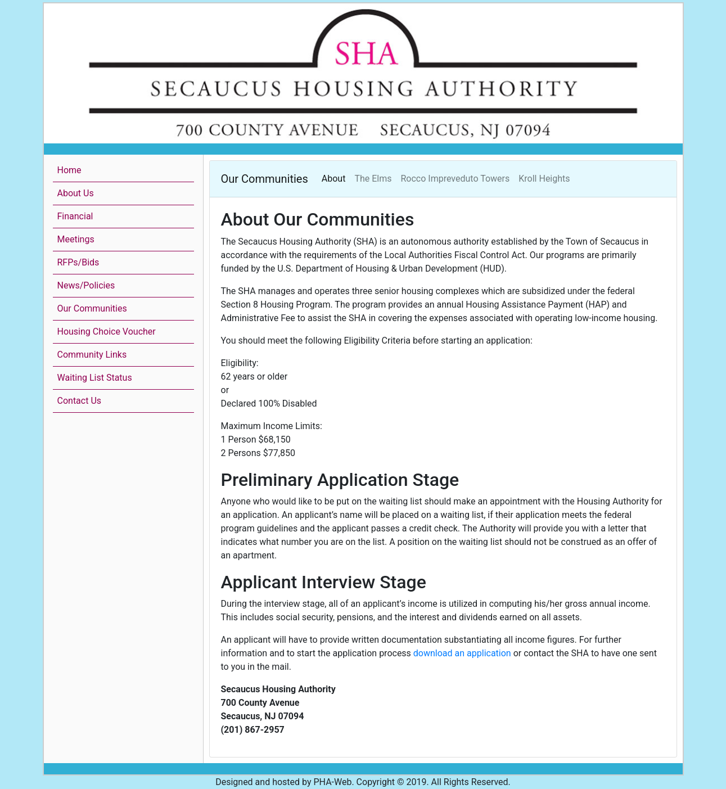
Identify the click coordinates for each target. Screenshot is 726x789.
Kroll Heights (544, 178)
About (334, 178)
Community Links (92, 354)
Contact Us (79, 400)
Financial (75, 216)
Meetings (75, 239)
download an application (462, 653)
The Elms (372, 178)
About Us (75, 193)
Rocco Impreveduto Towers (455, 178)
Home (69, 170)
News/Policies (86, 285)
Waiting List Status (94, 377)
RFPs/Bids (78, 262)
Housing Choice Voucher (106, 331)
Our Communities (92, 308)
